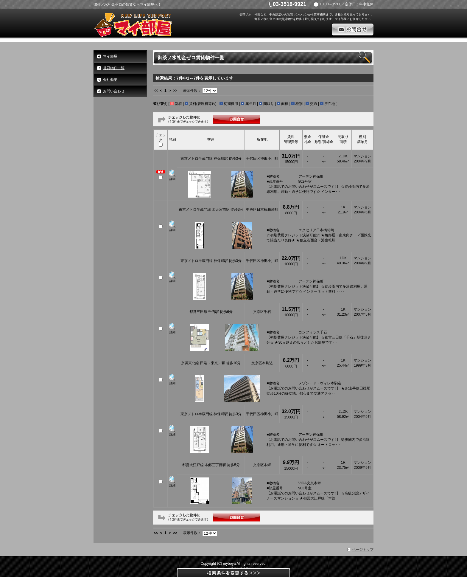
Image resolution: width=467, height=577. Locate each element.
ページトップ (362, 549)
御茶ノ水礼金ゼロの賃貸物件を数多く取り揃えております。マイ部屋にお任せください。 (313, 19)
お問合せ (352, 29)
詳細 (172, 179)
